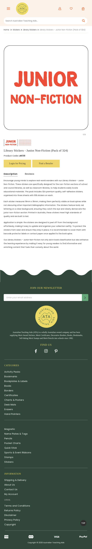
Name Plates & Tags (16, 433)
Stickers (16, 30)
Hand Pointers (12, 414)
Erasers (8, 409)
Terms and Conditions (17, 505)
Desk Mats (10, 404)
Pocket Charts (12, 443)
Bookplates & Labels (16, 381)
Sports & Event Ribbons (17, 452)
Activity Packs (12, 371)
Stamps (8, 457)
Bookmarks (10, 376)
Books (7, 385)
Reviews (29, 173)
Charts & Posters (14, 399)
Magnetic (9, 429)
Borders (8, 390)
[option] (11, 143)
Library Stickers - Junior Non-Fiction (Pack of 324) (63, 30)
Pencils (8, 438)
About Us (9, 484)
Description (11, 173)
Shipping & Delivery (15, 480)
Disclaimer (10, 515)
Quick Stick (10, 447)
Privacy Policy (12, 519)
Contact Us (10, 489)
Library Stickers (30, 30)
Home (6, 30)
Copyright (10, 524)
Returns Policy (12, 510)
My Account (11, 494)
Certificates (11, 395)
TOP (83, 523)
